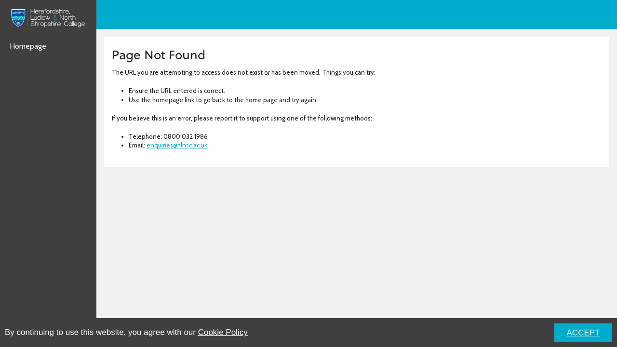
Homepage (28, 46)
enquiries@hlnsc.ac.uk (177, 145)
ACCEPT (583, 332)
